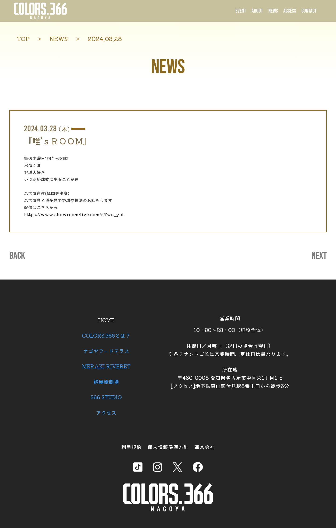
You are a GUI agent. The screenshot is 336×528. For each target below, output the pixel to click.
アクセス (106, 412)
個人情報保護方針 (168, 447)
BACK (17, 256)
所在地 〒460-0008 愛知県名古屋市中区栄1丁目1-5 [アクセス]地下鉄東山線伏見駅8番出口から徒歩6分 (230, 377)
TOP (23, 39)
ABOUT (257, 10)
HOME (106, 320)
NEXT (319, 256)
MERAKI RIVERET (106, 366)
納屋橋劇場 (106, 381)
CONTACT (309, 10)
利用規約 (131, 447)
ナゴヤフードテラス (106, 350)
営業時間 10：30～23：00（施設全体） (230, 323)
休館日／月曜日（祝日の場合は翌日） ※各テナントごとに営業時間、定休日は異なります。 (229, 349)
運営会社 (204, 447)
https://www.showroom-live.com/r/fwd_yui (74, 214)
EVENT (240, 10)
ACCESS (289, 10)
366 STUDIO (106, 397)
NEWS (273, 10)
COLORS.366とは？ (106, 335)
